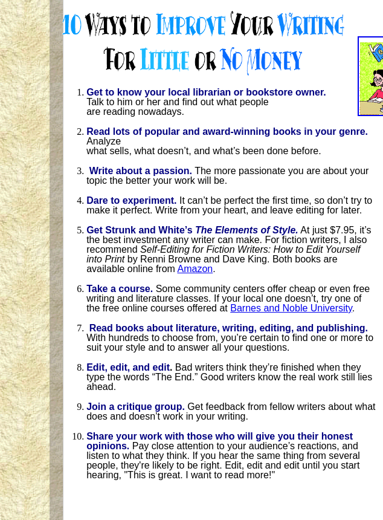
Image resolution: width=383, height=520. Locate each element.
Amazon (195, 269)
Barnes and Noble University (291, 308)
